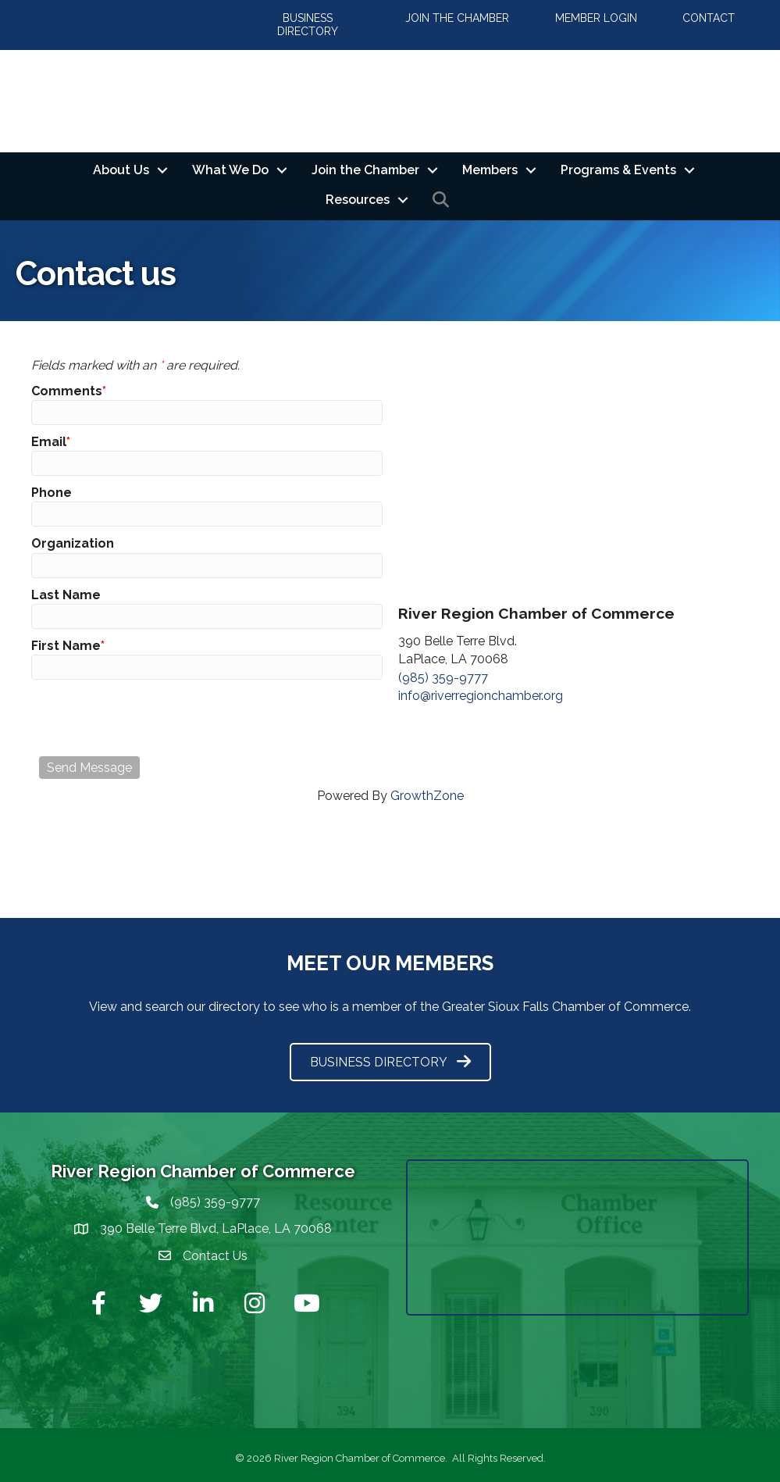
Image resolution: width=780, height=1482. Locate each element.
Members (490, 169)
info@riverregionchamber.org (480, 695)
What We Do (230, 169)
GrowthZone (427, 795)
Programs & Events (618, 169)
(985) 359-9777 (443, 677)
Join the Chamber (365, 169)
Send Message (89, 767)
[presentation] (157, 717)
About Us (121, 169)
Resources (358, 199)
